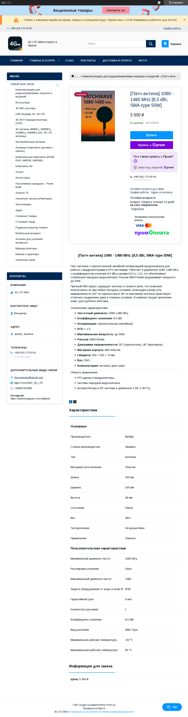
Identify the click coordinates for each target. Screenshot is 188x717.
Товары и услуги (42, 60)
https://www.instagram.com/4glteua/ (30, 398)
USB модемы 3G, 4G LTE (30, 114)
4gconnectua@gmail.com (28, 377)
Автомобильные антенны (30, 141)
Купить (151, 135)
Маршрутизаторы (26, 248)
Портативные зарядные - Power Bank (34, 185)
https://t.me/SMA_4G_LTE (28, 382)
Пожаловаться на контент (83, 711)
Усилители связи (25, 259)
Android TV (22, 192)
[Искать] (151, 43)
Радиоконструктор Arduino (32, 227)
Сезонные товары (26, 216)
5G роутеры (23, 102)
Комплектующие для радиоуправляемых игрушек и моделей (120, 76)
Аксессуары (23, 177)
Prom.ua (110, 705)
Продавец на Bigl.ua (94, 708)
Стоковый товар (25, 221)
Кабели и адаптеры (27, 254)
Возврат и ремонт (24, 70)
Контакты (88, 60)
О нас (69, 60)
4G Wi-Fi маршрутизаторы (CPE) (31, 121)
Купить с (151, 145)
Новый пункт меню (22, 84)
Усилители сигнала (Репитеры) (34, 198)
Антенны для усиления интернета (29, 241)
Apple (19, 210)
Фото (143, 60)
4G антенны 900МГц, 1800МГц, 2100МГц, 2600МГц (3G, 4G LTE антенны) (34, 132)
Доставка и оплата (117, 60)
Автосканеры (23, 204)
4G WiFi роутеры (25, 108)
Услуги (19, 171)
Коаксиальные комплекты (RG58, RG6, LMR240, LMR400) (35, 159)
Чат (172, 707)
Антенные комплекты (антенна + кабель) (35, 149)
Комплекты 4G (24, 166)
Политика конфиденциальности (116, 711)
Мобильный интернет (28, 233)
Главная (16, 60)
